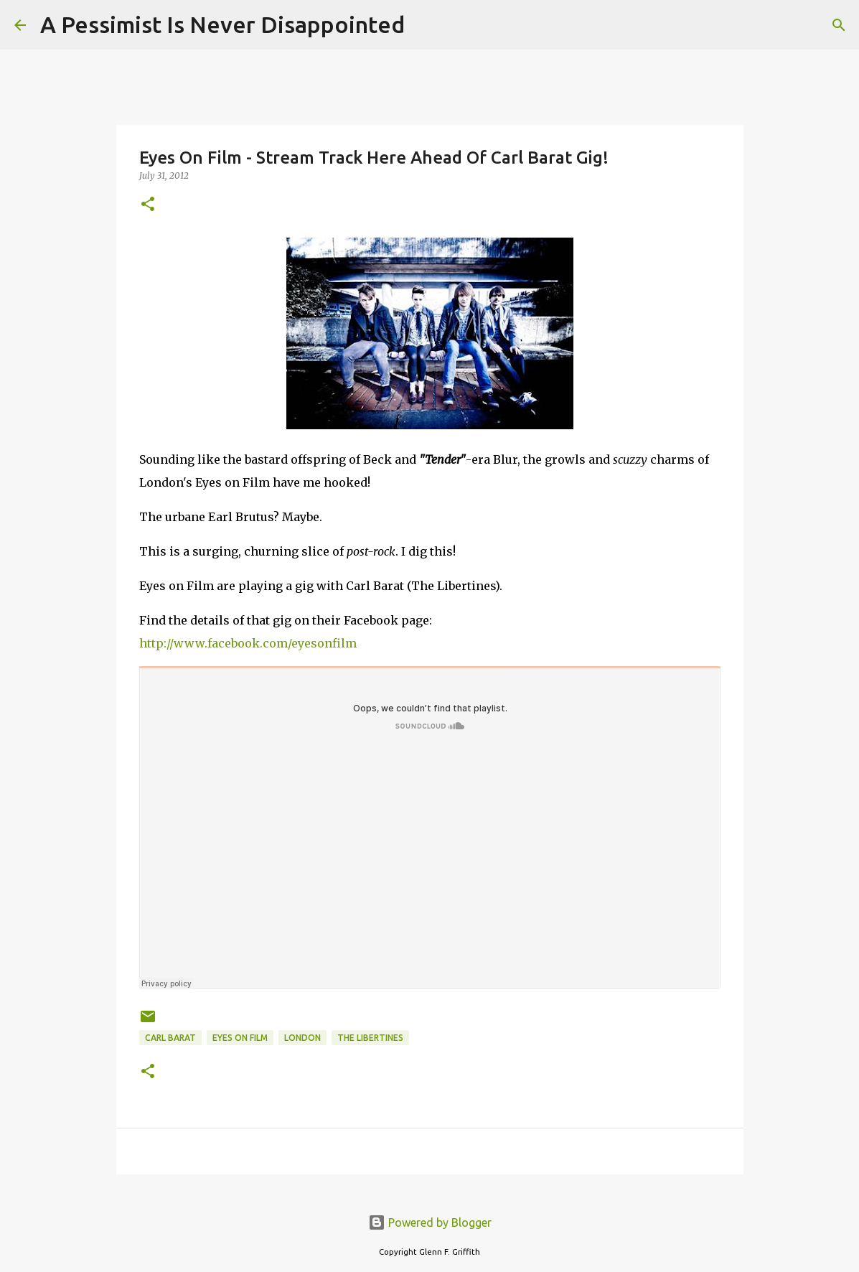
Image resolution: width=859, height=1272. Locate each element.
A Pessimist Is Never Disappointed (222, 24)
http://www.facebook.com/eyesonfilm (248, 643)
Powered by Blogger (430, 1222)
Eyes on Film (240, 1037)
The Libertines (370, 1037)
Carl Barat (170, 1037)
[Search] (424, 25)
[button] (147, 205)
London (302, 1037)
